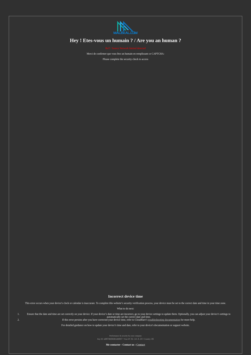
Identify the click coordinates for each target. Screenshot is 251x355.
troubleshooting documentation (164, 319)
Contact (140, 344)
